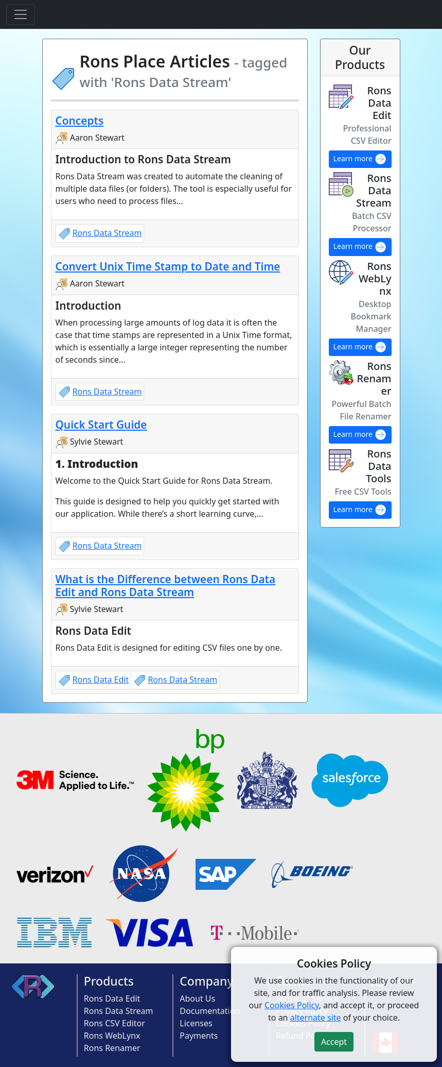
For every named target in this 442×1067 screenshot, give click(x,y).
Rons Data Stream (107, 233)
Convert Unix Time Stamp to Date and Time (168, 266)
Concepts (80, 120)
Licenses (196, 1023)
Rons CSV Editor (114, 1023)
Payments (199, 1035)
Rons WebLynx (112, 1035)
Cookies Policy (291, 1005)
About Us (197, 998)
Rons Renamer (112, 1048)
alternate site (315, 1017)
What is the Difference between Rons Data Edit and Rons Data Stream (166, 585)
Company (206, 981)
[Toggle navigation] (20, 14)
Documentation (210, 1011)
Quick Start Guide (101, 424)
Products (109, 981)
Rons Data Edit (101, 679)
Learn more (360, 159)
